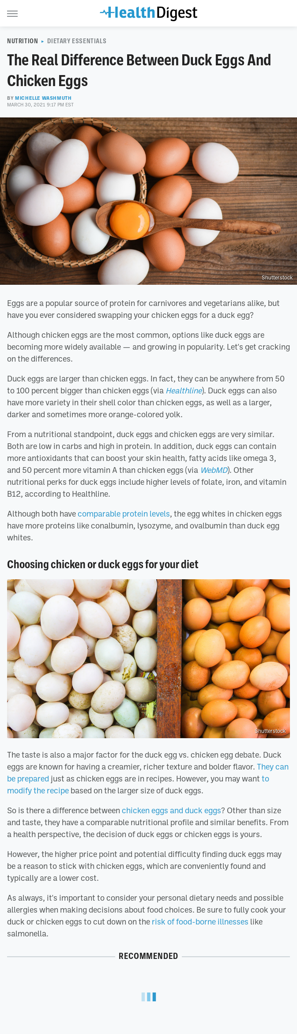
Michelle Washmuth (43, 98)
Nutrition (22, 41)
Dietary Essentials (76, 41)
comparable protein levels (124, 513)
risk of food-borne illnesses (200, 921)
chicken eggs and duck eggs (171, 810)
